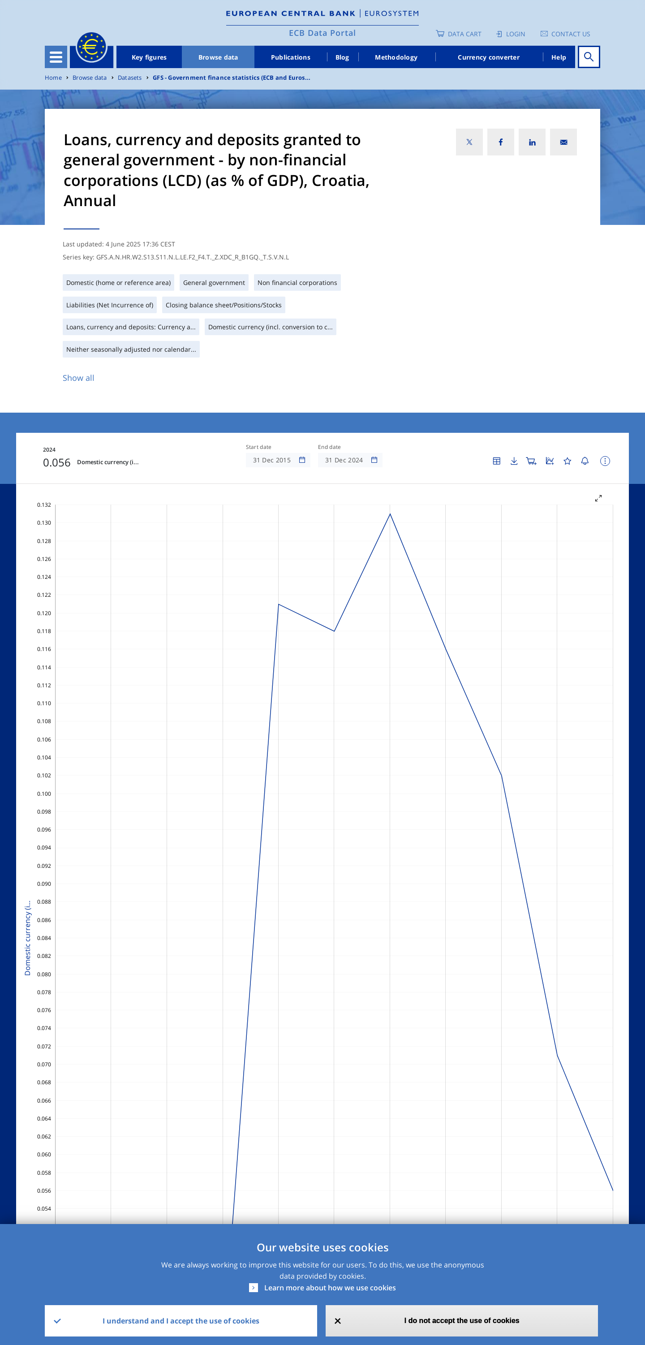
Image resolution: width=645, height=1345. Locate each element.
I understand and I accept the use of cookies (181, 1321)
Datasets (130, 78)
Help (558, 57)
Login (515, 34)
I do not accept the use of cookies (462, 1320)
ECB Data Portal (322, 32)
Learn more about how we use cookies (330, 1288)
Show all (79, 377)
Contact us (570, 34)
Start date (259, 447)
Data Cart (465, 34)
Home (53, 78)
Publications (290, 57)
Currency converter (489, 57)
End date (329, 447)
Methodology (396, 57)
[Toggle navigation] (56, 57)
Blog (342, 57)
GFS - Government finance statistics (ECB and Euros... (231, 78)
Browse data (218, 57)
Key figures (149, 57)
